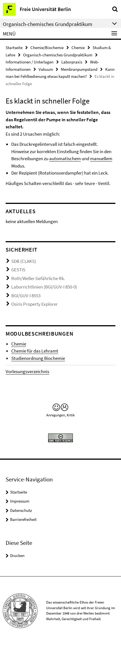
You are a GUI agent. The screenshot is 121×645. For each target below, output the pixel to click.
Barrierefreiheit (23, 519)
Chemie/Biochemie (47, 47)
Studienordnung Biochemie (38, 358)
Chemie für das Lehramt (34, 351)
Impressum (19, 501)
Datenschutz (21, 510)
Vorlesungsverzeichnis (27, 371)
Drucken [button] (17, 555)
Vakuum (46, 69)
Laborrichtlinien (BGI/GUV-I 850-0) (44, 287)
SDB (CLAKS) (23, 261)
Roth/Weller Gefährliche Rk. (38, 278)
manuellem (101, 158)
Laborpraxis (71, 62)
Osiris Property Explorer (34, 304)
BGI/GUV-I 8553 (26, 295)
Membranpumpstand (79, 69)
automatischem (65, 158)
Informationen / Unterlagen (29, 62)
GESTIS (18, 270)
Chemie (78, 47)
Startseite (14, 47)
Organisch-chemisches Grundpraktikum (57, 55)
